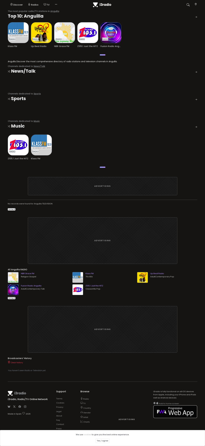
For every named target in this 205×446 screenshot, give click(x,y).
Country (85, 408)
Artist (84, 417)
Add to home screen (166, 403)
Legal (58, 411)
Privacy (59, 407)
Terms (59, 398)
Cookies (60, 402)
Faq (58, 420)
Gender (85, 412)
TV (46, 4)
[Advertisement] (102, 186)
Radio (84, 399)
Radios (33, 4)
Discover (16, 4)
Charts (85, 421)
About (59, 415)
